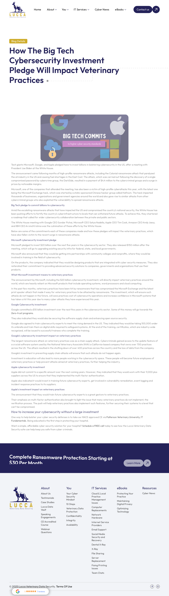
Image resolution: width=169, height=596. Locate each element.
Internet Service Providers (100, 524)
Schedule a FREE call (93, 430)
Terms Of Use (64, 586)
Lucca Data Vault (47, 508)
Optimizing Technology (123, 510)
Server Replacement (98, 559)
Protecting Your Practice (125, 495)
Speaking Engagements (48, 516)
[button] (51, 9)
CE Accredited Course (48, 523)
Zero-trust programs (22, 318)
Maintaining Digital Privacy (124, 502)
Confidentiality (74, 515)
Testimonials (47, 497)
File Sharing (98, 553)
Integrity (71, 520)
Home (37, 9)
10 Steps (70, 504)
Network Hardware (97, 516)
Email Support (99, 529)
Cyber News (102, 9)
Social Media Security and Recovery (98, 537)
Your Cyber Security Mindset (72, 496)
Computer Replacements (99, 509)
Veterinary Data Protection (74, 510)
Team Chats (98, 572)
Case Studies (47, 502)
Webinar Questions (46, 531)
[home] (17, 9)
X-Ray (95, 548)
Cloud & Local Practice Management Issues (99, 498)
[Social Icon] (152, 586)
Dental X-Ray (99, 544)
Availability (72, 524)
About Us (46, 493)
